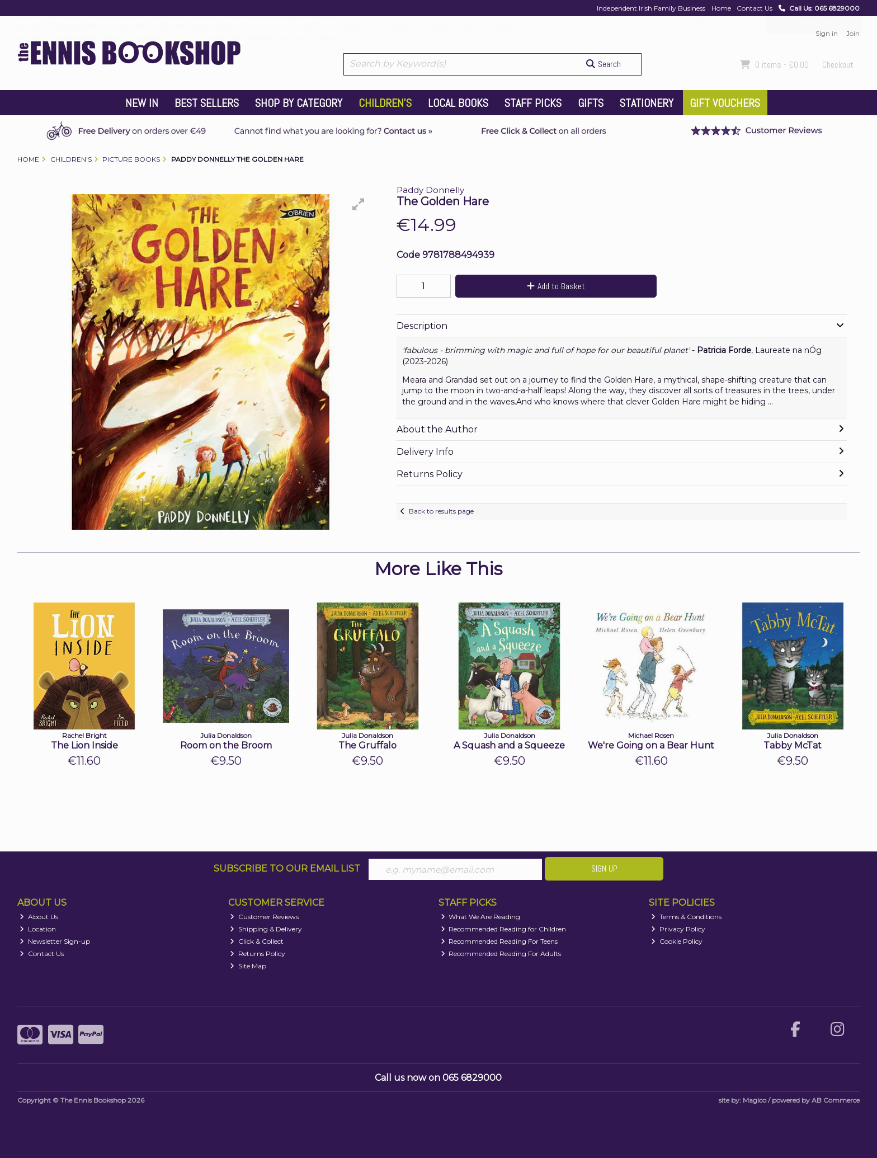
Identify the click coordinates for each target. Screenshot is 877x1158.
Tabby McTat (792, 745)
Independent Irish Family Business (651, 8)
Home (721, 8)
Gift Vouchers (725, 103)
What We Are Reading (481, 917)
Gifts (590, 103)
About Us (39, 917)
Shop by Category (298, 103)
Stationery (646, 103)
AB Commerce (836, 1100)
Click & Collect (257, 941)
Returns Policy (257, 953)
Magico (754, 1100)
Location (38, 929)
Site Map (248, 966)
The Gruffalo (367, 745)
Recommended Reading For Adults (501, 953)
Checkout (838, 64)
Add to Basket (552, 286)
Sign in (826, 33)
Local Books (458, 103)
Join (853, 33)
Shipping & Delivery (266, 929)
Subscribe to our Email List (287, 868)
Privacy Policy (678, 929)
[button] (358, 204)
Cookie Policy (676, 941)
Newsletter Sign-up (55, 941)
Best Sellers (207, 103)
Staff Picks (533, 103)
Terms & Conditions (686, 917)
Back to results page (441, 511)
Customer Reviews (264, 917)
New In (141, 103)
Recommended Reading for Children (504, 929)
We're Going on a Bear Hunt (651, 745)
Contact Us (754, 8)
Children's (385, 103)
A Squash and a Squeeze (509, 745)
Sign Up (604, 868)
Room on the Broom (226, 745)
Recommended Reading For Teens (499, 941)
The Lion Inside (84, 745)
